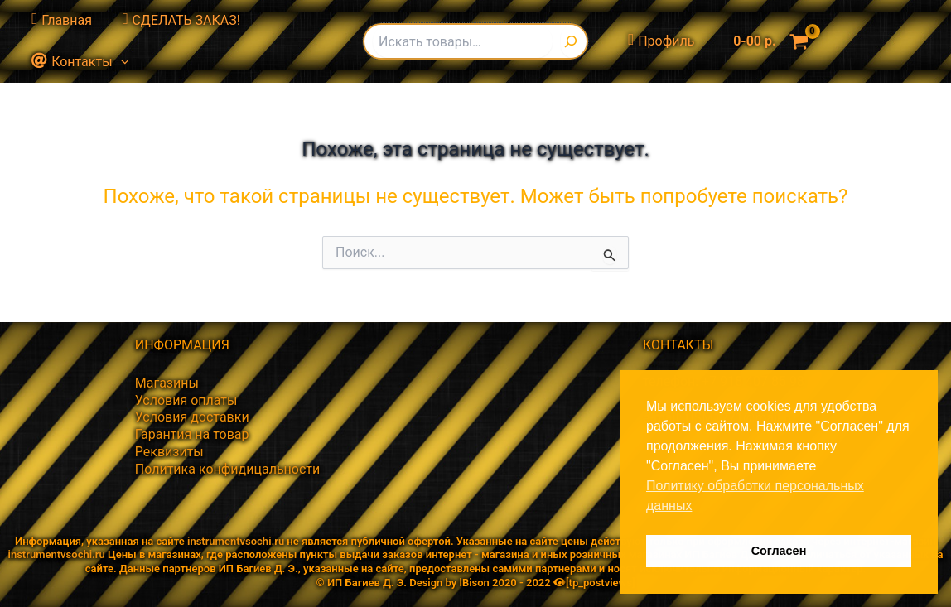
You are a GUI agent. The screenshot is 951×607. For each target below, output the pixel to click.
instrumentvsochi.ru (235, 541)
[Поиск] (574, 41)
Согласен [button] (779, 550)
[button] (118, 62)
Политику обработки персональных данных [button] (755, 496)
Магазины (167, 383)
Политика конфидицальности (228, 469)
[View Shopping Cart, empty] (766, 41)
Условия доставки (192, 417)
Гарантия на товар (192, 434)
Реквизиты (169, 452)
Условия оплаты (186, 400)
